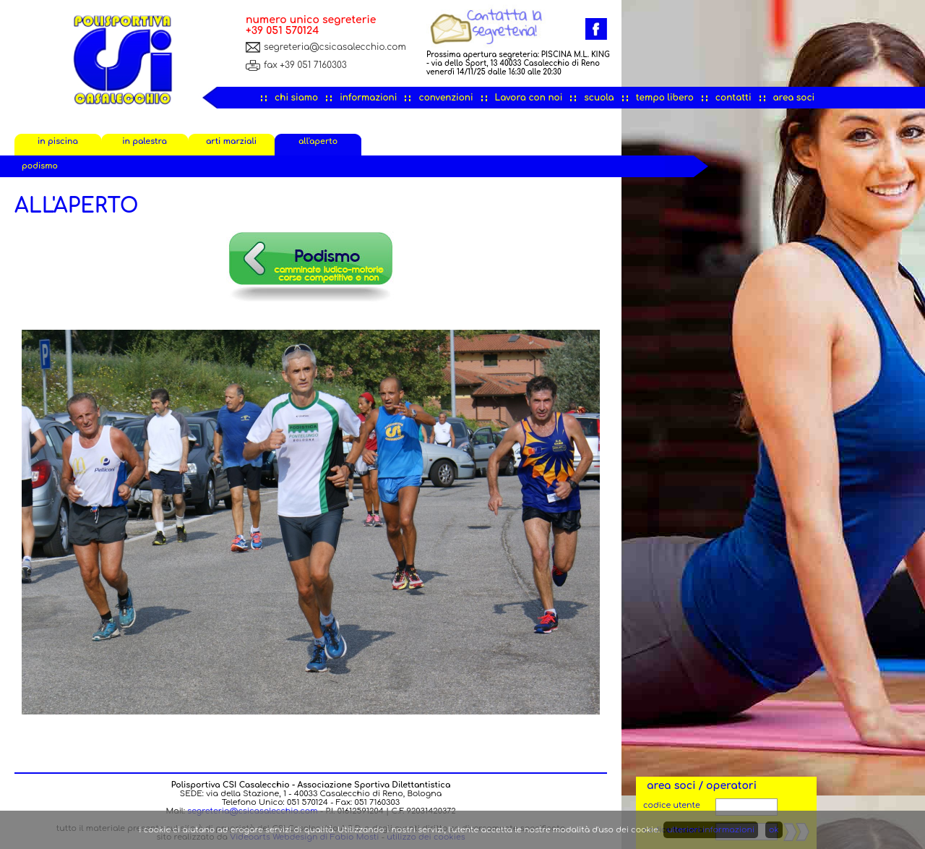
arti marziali (231, 141)
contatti (733, 98)
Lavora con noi (529, 98)
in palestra (144, 141)
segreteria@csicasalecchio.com (335, 47)
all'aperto (317, 141)
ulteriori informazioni (710, 830)
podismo (40, 166)
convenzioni (445, 98)
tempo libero (665, 98)
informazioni (368, 98)
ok (774, 830)
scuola (599, 98)
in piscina (58, 141)
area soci (794, 98)
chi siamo (296, 98)
